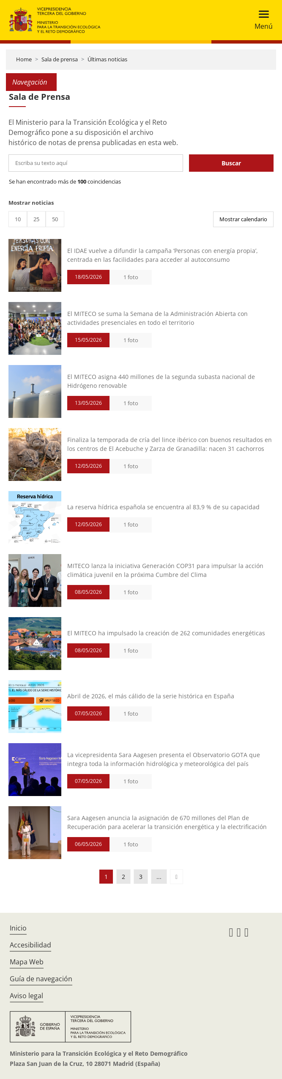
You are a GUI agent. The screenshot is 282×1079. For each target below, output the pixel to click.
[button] (176, 876)
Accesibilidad (30, 945)
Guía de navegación (41, 978)
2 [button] (123, 877)
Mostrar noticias (31, 202)
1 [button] (106, 877)
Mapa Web (27, 961)
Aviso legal (26, 995)
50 (55, 219)
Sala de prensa (59, 59)
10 (18, 219)
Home (24, 59)
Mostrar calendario (243, 219)
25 (36, 219)
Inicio (18, 928)
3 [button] (140, 877)
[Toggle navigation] (261, 20)
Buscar (231, 163)
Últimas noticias (107, 59)
